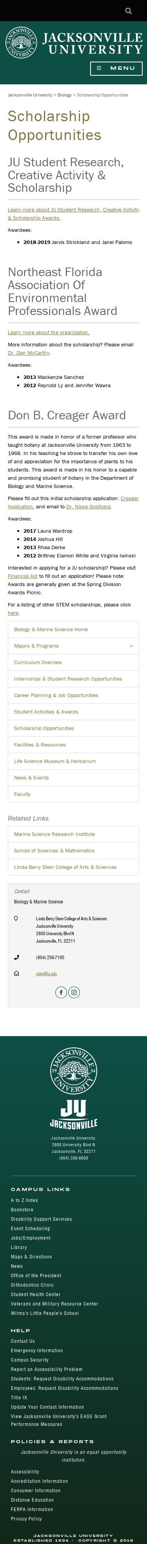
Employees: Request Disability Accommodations (64, 1388)
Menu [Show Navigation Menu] (116, 68)
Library (19, 1247)
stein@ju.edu (46, 973)
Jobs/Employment (31, 1237)
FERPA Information (32, 1509)
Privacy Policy (26, 1518)
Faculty (22, 793)
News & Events (31, 777)
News (17, 1266)
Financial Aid (23, 575)
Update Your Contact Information (47, 1407)
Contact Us (23, 1341)
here (13, 612)
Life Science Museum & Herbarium (55, 761)
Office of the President (36, 1275)
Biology (65, 95)
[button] (128, 11)
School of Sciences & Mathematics (54, 850)
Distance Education (32, 1500)
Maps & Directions (31, 1256)
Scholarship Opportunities (44, 728)
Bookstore (22, 1209)
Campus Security (30, 1359)
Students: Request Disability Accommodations (62, 1378)
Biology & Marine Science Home (51, 629)
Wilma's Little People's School (45, 1313)
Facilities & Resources (40, 744)
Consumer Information (36, 1490)
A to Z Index (24, 1200)
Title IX (19, 1397)
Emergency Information (37, 1350)
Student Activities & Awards (46, 711)
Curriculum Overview (38, 662)
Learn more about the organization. (49, 332)
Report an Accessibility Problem (47, 1369)
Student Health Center (36, 1294)
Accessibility (25, 1471)
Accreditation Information (39, 1481)
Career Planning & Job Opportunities (56, 695)
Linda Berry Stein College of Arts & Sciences (65, 866)
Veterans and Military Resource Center (54, 1303)
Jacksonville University (30, 95)
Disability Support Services (41, 1219)
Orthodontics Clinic (32, 1285)
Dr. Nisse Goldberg (88, 506)
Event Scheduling (30, 1228)
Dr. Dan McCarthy (28, 352)
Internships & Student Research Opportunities (68, 678)
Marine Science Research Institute (54, 834)
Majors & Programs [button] (76, 648)
